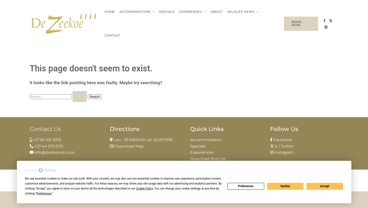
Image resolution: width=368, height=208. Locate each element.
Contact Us (45, 128)
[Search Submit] (79, 96)
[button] (301, 24)
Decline (285, 186)
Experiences (192, 11)
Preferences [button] (44, 193)
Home (110, 12)
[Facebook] (324, 20)
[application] (152, 11)
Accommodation (136, 11)
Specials (166, 12)
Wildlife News (242, 11)
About (216, 12)
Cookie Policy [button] (144, 188)
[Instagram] (326, 27)
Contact (112, 35)
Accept (324, 186)
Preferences (246, 186)
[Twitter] (330, 20)
